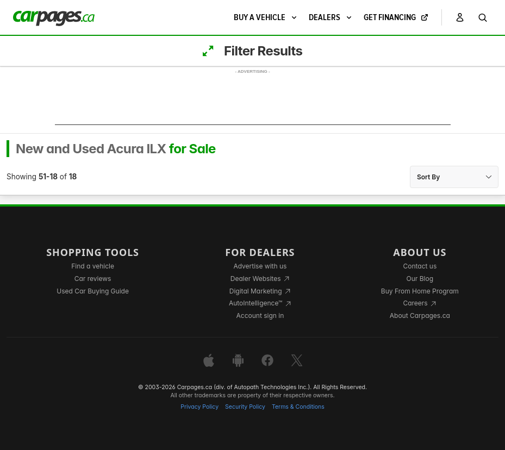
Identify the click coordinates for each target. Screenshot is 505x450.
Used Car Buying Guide (93, 291)
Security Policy (245, 406)
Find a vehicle (92, 266)
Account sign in (260, 315)
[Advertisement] (253, 100)
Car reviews (92, 278)
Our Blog (420, 278)
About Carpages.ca (420, 315)
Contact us (420, 266)
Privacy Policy (199, 406)
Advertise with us (259, 266)
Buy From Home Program (420, 291)
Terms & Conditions (298, 406)
